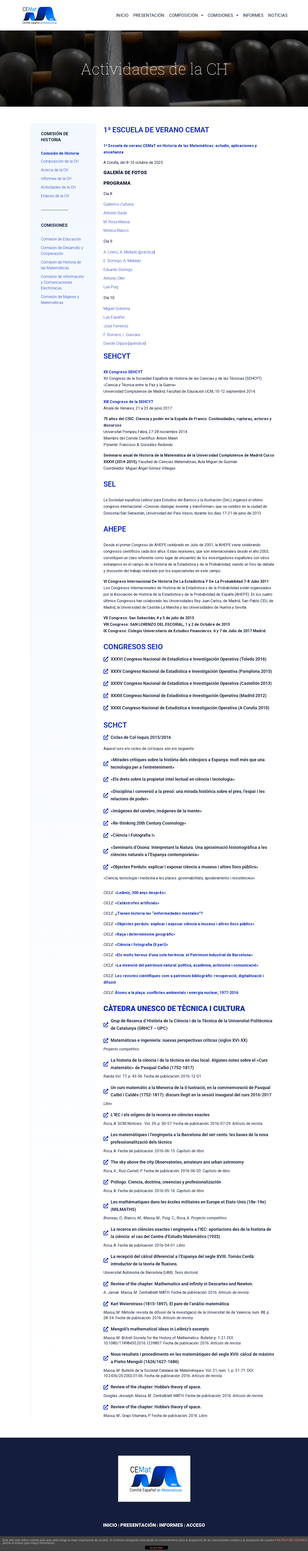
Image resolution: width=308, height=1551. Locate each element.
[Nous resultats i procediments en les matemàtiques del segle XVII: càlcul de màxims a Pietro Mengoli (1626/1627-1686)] (105, 1358)
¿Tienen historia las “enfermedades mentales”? (159, 913)
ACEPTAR (156, 1547)
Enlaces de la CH (55, 196)
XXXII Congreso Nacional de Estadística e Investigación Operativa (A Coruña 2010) (190, 707)
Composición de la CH (59, 161)
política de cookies (291, 1540)
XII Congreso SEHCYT (123, 372)
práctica (147, 252)
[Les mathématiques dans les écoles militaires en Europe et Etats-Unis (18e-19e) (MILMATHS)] (105, 1205)
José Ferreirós (115, 326)
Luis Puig (110, 287)
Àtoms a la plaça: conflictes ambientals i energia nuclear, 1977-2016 (176, 992)
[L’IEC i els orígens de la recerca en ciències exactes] (105, 1115)
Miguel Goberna (116, 308)
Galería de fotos (125, 172)
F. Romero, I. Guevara (121, 334)
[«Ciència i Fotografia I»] (105, 835)
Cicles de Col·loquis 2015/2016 (141, 737)
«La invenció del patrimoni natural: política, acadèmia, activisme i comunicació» (186, 965)
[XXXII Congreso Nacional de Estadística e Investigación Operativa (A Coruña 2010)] (105, 707)
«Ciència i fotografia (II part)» (141, 944)
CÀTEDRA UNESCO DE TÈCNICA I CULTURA (174, 1008)
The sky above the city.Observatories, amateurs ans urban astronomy (177, 1162)
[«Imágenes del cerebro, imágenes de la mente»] (105, 811)
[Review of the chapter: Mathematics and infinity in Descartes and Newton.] (105, 1283)
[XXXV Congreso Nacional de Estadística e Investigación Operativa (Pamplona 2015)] (105, 671)
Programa (117, 183)
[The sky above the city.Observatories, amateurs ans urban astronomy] (105, 1162)
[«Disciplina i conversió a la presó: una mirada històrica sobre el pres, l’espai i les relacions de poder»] (105, 795)
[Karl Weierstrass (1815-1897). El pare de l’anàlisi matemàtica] (105, 1303)
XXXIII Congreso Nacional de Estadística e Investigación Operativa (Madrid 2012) (188, 695)
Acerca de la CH (54, 170)
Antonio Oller (114, 278)
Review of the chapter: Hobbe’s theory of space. (156, 1386)
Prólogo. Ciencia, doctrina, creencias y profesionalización (166, 1181)
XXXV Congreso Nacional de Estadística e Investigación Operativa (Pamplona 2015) (191, 671)
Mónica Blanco (116, 230)
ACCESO (195, 1525)
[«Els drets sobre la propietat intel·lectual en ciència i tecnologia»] (105, 779)
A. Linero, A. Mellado (120, 252)
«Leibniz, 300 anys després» (140, 892)
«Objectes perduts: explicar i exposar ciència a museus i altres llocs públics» (184, 924)
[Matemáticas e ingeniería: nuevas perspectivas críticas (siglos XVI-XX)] (105, 1040)
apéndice (137, 343)
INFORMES (171, 1525)
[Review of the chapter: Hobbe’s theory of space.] (105, 1387)
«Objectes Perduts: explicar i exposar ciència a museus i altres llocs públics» (184, 866)
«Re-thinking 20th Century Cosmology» (148, 823)
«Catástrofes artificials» (137, 903)
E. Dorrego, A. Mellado (122, 260)
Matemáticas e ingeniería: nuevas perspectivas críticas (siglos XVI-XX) (179, 1040)
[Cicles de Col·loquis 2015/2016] (105, 737)
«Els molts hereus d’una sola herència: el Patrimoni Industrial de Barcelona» (184, 955)
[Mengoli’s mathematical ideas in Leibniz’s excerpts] (105, 1329)
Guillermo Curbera (118, 204)
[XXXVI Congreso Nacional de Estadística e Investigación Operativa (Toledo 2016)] (105, 659)
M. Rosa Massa (116, 222)
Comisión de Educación (61, 239)
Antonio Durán (115, 213)
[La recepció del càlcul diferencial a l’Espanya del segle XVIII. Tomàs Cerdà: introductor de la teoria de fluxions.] (105, 1260)
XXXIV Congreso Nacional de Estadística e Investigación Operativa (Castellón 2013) (191, 683)
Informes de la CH (56, 178)
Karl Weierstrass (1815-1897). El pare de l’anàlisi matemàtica (170, 1303)
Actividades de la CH (58, 187)
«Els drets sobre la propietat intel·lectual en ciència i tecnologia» (173, 779)
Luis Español (113, 317)
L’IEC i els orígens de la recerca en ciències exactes (160, 1114)
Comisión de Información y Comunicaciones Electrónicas (62, 282)
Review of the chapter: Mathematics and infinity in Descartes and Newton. (182, 1283)
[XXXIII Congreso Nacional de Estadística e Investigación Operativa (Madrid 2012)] (105, 695)
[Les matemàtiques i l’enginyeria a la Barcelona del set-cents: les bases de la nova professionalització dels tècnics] (105, 1138)
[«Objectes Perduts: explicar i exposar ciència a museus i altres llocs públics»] (105, 866)
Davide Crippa (115, 343)
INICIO (110, 1525)
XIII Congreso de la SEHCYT (128, 401)
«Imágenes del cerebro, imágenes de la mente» (156, 810)
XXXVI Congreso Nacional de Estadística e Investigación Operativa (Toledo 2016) (188, 659)
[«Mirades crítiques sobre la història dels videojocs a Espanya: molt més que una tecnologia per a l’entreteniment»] (105, 763)
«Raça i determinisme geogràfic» (145, 934)
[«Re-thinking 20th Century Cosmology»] (105, 823)
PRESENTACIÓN (138, 1525)
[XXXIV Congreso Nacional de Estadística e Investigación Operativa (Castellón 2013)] (105, 683)
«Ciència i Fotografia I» (133, 835)
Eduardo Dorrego (118, 269)
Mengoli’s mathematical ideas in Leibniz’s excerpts (160, 1328)
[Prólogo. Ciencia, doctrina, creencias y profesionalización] (105, 1182)
